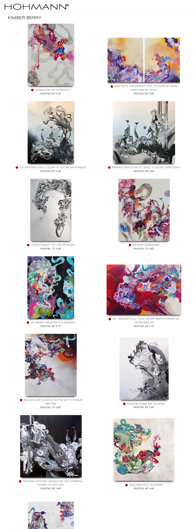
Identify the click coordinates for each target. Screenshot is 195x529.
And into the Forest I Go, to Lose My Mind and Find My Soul (146, 88)
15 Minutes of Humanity (52, 89)
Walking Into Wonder (146, 484)
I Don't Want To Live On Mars (53, 245)
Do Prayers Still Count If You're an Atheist (53, 167)
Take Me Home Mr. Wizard (146, 403)
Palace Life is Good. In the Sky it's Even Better (53, 401)
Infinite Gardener (146, 245)
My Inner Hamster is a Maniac (53, 322)
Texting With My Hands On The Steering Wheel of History (53, 483)
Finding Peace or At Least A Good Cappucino (146, 167)
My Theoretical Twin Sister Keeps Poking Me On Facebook (146, 320)
